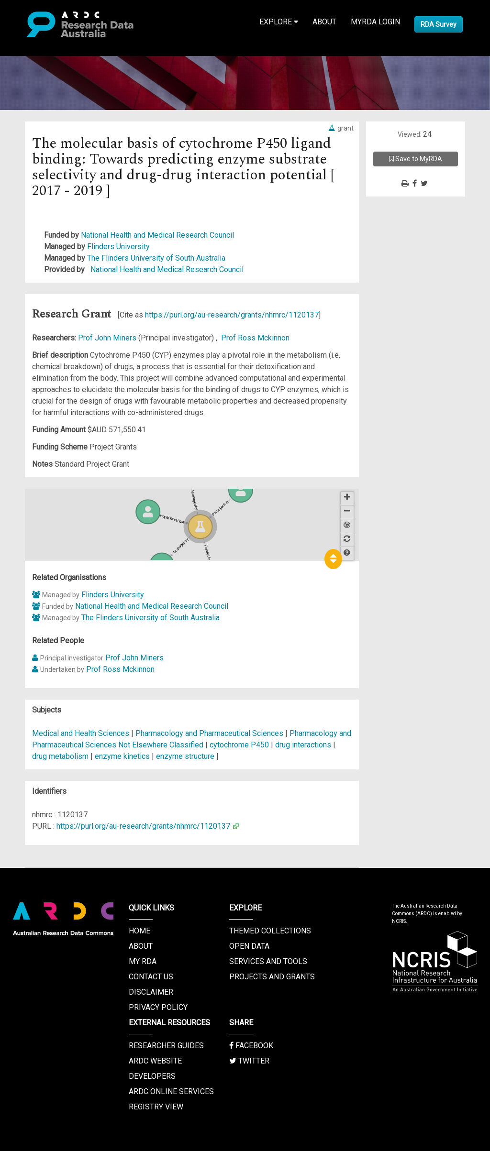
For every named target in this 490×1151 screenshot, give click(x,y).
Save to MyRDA (415, 159)
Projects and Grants (272, 976)
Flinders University (118, 246)
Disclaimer (151, 992)
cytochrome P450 (239, 744)
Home (139, 930)
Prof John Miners (108, 337)
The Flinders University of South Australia (156, 258)
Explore (278, 21)
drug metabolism (60, 756)
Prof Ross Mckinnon (255, 337)
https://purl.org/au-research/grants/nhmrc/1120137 (232, 314)
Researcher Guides (166, 1045)
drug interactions (303, 744)
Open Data (249, 946)
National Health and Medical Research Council (157, 235)
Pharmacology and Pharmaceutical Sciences (210, 733)
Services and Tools (268, 961)
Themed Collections (270, 930)
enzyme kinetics (122, 756)
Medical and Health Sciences (81, 733)
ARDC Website (155, 1060)
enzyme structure (185, 756)
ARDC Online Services (171, 1091)
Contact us (151, 976)
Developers (152, 1076)
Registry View (156, 1106)
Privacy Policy (158, 1007)
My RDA (142, 961)
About (324, 21)
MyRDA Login (375, 21)
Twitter (249, 1060)
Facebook (251, 1045)
